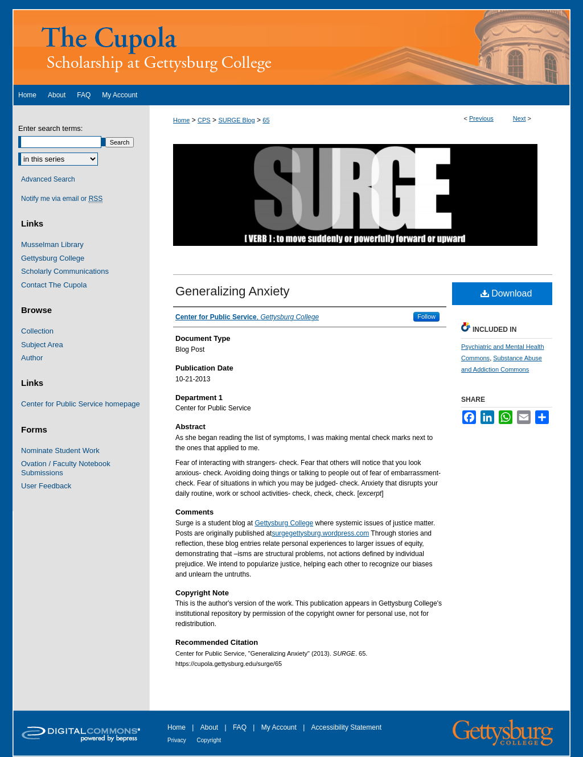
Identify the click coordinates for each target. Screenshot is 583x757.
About (210, 727)
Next (519, 118)
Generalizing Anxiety (232, 291)
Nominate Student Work (60, 450)
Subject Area (42, 344)
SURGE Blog (236, 120)
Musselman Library (52, 244)
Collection (37, 331)
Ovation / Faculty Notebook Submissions (65, 468)
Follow (426, 316)
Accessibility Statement (346, 727)
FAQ (240, 727)
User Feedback (46, 486)
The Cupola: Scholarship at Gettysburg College (291, 47)
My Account (279, 727)
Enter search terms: (50, 128)
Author (32, 357)
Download (506, 293)
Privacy (177, 740)
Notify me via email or (61, 199)
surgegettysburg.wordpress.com (320, 533)
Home (181, 120)
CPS (204, 120)
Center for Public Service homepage (80, 404)
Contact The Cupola (54, 285)
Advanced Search (48, 179)
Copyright (209, 740)
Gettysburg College (283, 523)
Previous (481, 118)
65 (265, 120)
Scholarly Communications (65, 271)
